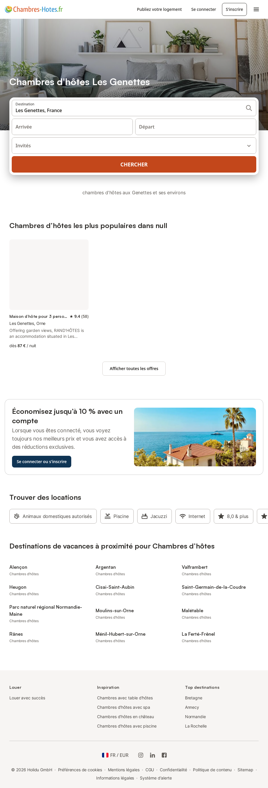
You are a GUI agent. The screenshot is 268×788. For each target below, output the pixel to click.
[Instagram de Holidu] (140, 755)
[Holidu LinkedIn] (152, 755)
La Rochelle (196, 725)
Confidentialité (173, 769)
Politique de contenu (212, 769)
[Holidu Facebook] (164, 755)
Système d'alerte (156, 777)
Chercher (134, 164)
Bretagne (193, 697)
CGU (149, 769)
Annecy (192, 707)
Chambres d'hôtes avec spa (123, 707)
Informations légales (115, 777)
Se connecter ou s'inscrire (42, 461)
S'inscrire (234, 9)
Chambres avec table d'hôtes (125, 697)
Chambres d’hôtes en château (125, 716)
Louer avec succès (27, 697)
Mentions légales (124, 769)
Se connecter (203, 9)
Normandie (195, 716)
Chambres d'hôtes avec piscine (127, 725)
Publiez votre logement (159, 9)
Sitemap (245, 769)
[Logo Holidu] (34, 9)
